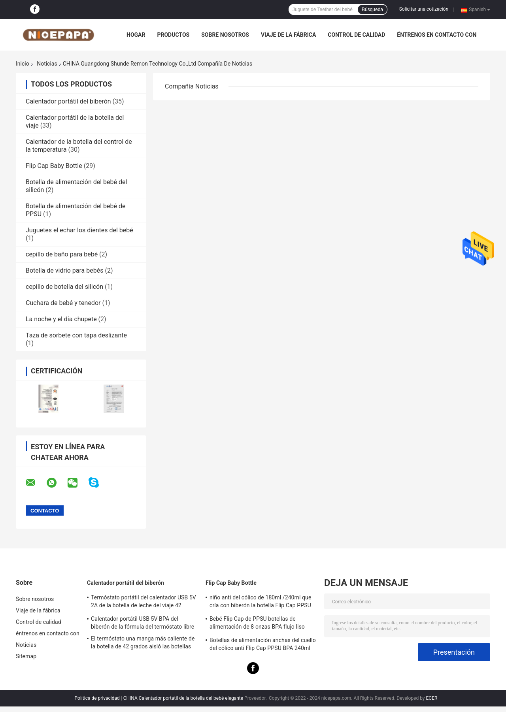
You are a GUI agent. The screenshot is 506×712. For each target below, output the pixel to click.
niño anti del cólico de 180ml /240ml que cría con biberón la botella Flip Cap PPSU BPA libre (260, 602)
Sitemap (26, 656)
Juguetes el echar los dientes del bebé (79, 230)
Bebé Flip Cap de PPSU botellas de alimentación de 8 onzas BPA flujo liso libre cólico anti (257, 624)
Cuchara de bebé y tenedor (63, 303)
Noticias (47, 63)
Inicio (22, 63)
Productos (173, 35)
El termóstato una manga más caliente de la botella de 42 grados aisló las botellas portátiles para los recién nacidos (142, 643)
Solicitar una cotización (423, 9)
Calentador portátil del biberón (68, 101)
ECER (432, 698)
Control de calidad (356, 35)
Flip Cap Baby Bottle (54, 166)
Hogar (135, 35)
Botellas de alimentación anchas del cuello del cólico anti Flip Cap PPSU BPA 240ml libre (263, 645)
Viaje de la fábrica (288, 35)
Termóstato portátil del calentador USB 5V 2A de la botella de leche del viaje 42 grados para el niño (143, 602)
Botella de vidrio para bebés (64, 270)
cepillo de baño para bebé (62, 254)
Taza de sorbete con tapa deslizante (76, 335)
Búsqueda (372, 9)
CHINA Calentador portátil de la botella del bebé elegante (183, 698)
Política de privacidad (97, 698)
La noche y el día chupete (61, 319)
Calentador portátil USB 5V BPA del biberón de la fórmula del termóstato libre (142, 623)
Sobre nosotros (225, 35)
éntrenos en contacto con (436, 35)
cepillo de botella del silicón (64, 286)
